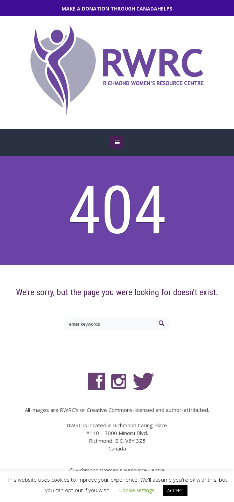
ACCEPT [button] (175, 490)
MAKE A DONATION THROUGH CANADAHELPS (117, 8)
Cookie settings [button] (136, 490)
